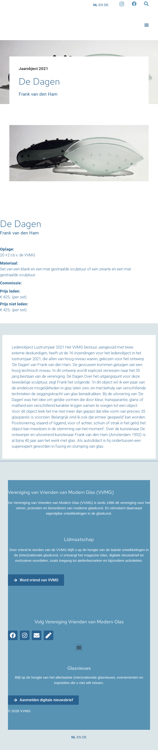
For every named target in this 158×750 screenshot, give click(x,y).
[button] (146, 24)
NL (95, 5)
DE (106, 5)
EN (100, 5)
